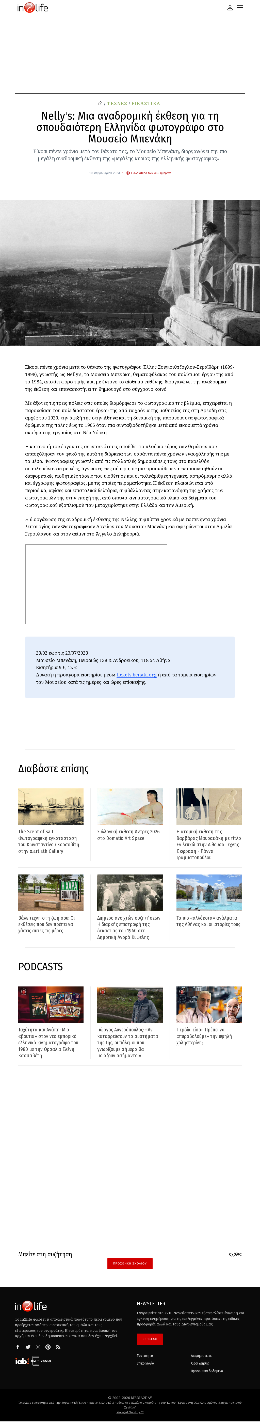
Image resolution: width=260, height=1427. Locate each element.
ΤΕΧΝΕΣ (117, 103)
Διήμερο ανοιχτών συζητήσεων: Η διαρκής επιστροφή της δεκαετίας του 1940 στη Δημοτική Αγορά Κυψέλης (129, 930)
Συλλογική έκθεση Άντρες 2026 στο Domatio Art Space (127, 834)
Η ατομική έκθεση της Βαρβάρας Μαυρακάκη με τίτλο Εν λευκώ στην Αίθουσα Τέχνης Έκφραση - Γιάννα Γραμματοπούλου (207, 844)
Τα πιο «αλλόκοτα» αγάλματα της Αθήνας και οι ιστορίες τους (207, 924)
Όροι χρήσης (200, 1369)
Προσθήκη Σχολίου (130, 1269)
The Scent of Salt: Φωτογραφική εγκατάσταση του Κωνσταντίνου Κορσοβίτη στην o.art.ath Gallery (50, 841)
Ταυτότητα (145, 1361)
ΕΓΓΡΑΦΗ (150, 1345)
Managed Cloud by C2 (130, 1418)
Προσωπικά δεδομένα (207, 1377)
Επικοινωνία (145, 1369)
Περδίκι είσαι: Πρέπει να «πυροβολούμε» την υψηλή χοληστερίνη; (206, 1042)
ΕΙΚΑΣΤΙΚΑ (146, 103)
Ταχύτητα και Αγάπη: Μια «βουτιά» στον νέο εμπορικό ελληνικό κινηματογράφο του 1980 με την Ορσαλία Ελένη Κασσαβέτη (50, 1048)
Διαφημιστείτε (201, 1361)
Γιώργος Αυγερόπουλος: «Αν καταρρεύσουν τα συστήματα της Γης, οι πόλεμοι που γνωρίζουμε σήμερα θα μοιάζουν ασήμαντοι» (128, 1048)
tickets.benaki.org (137, 675)
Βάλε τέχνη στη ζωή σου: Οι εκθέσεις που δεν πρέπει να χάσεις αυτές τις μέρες (48, 924)
